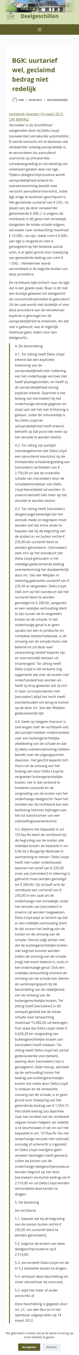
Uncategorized (57, 100)
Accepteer (29, 1347)
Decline (52, 1347)
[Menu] (40, 29)
